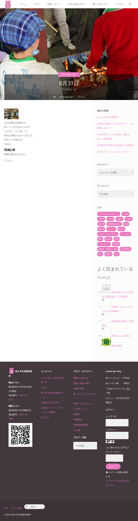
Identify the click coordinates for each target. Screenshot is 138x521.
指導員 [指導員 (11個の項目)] (116, 244)
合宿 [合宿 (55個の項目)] (126, 224)
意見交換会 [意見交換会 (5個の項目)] (125, 249)
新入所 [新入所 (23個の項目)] (101, 224)
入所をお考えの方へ (50, 402)
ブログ (44, 387)
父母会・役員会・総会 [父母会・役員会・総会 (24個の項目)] (107, 249)
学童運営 (77, 419)
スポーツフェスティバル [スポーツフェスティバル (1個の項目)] (108, 214)
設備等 (76, 414)
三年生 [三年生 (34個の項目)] (110, 219)
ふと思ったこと (80, 408)
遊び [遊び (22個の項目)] (100, 254)
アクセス (45, 417)
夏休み (10, 160)
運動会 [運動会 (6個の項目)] (108, 254)
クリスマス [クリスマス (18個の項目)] (125, 234)
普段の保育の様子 (69, 74)
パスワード (111, 429)
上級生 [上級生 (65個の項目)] (119, 219)
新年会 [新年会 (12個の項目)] (108, 239)
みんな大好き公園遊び (108, 117)
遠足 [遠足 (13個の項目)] (117, 254)
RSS (6, 508)
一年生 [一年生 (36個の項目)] (125, 214)
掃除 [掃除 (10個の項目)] (100, 239)
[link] (130, 12)
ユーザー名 (111, 416)
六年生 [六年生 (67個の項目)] (128, 219)
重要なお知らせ (80, 377)
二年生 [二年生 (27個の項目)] (101, 219)
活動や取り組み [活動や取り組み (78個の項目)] (114, 224)
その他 (76, 430)
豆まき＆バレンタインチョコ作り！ (114, 151)
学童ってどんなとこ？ (84, 403)
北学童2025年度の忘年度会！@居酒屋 (115, 145)
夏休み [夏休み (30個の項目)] (101, 229)
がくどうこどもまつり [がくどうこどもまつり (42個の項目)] (107, 234)
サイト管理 (16, 508)
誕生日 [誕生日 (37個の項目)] (121, 229)
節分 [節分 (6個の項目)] (117, 239)
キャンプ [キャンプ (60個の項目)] (111, 229)
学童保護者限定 (80, 424)
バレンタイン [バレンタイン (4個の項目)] (104, 244)
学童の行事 (78, 388)
